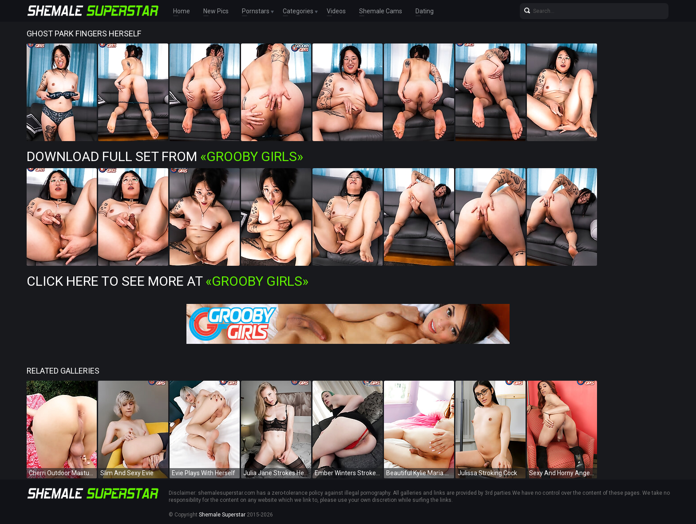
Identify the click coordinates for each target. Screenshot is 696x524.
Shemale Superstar (222, 515)
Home (181, 11)
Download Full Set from (165, 156)
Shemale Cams (380, 11)
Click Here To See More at (167, 281)
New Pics (216, 11)
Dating (424, 11)
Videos (336, 11)
